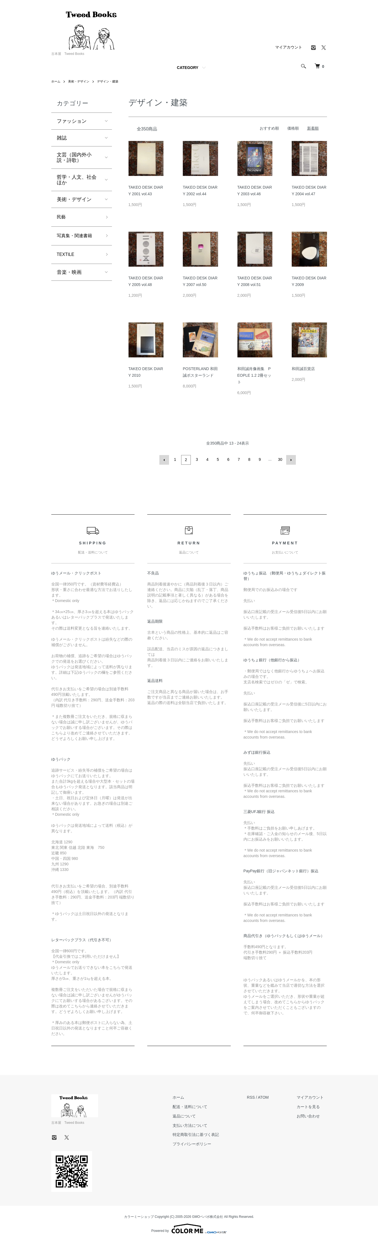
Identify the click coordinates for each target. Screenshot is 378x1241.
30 (280, 459)
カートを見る (311, 1106)
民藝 (62, 217)
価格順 (293, 128)
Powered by (189, 1228)
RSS (257, 1096)
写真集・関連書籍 (76, 237)
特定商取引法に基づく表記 (205, 1134)
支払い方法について (199, 1124)
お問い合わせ (311, 1115)
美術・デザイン (80, 81)
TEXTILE (67, 257)
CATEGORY (188, 67)
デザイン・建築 (111, 81)
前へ (165, 459)
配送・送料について (199, 1106)
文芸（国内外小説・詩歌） (74, 157)
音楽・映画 (69, 275)
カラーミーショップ (139, 1216)
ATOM (269, 1096)
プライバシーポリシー (201, 1143)
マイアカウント (288, 47)
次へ (290, 459)
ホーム (56, 81)
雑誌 (62, 138)
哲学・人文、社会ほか (76, 179)
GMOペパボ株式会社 (207, 1216)
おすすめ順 (269, 128)
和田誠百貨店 (303, 369)
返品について (193, 1115)
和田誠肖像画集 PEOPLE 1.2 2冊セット (254, 375)
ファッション (72, 121)
